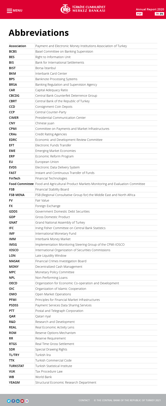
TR (157, 13)
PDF (139, 13)
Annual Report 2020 (150, 9)
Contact (84, 400)
